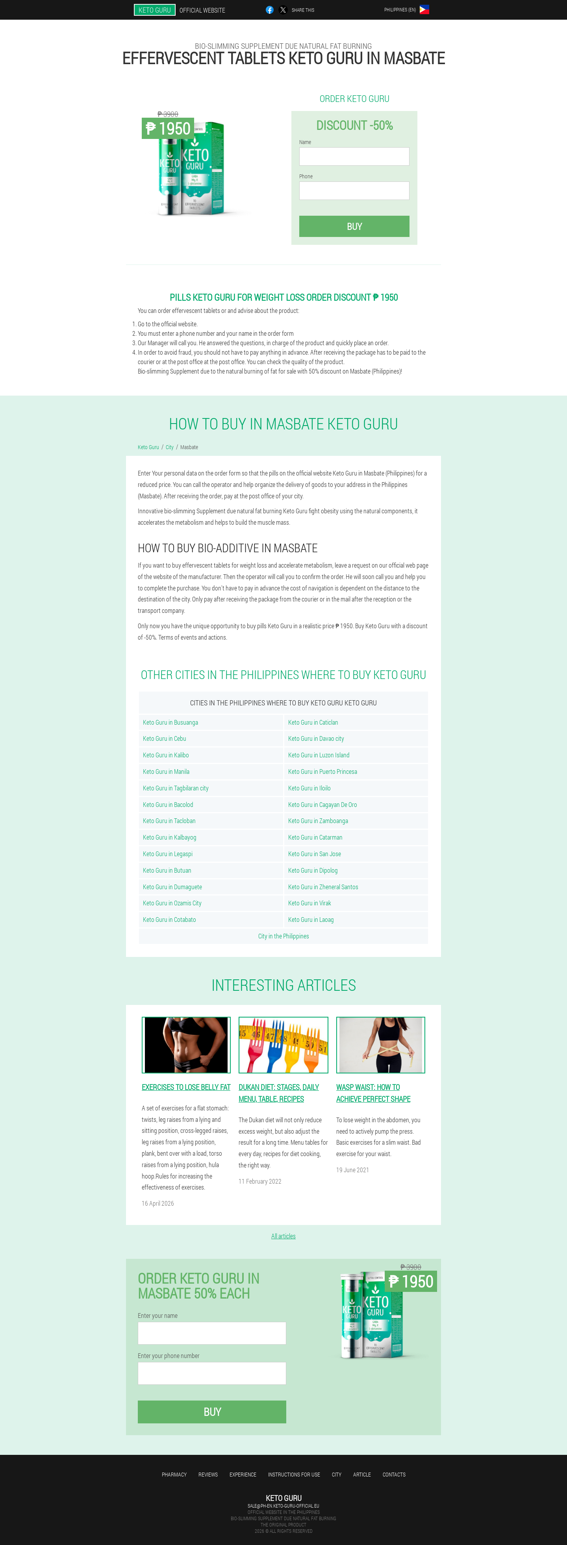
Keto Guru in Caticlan (313, 722)
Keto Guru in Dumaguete (172, 887)
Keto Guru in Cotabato (169, 919)
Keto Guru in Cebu (164, 738)
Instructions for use (294, 1474)
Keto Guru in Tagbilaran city (176, 788)
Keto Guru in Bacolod (168, 804)
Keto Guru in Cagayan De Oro (322, 804)
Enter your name (158, 1315)
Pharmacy (174, 1474)
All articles (283, 1236)
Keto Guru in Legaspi (168, 853)
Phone (306, 176)
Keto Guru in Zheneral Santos (323, 887)
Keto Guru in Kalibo (166, 755)
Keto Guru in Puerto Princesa (322, 771)
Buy (354, 226)
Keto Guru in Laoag (311, 919)
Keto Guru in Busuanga (170, 722)
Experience (243, 1474)
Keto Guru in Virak (309, 903)
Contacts (394, 1474)
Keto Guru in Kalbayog (169, 837)
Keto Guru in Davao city (316, 738)
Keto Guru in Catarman (315, 837)
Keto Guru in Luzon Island (319, 755)
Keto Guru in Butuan (167, 870)
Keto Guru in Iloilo (309, 788)
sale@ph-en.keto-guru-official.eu (283, 1505)
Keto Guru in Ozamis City (172, 903)
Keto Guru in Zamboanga (318, 820)
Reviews (208, 1474)
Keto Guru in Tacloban (169, 820)
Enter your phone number (169, 1356)
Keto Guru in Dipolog (313, 870)
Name (305, 142)
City (336, 1474)
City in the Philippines (283, 936)
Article (362, 1474)
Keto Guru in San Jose (314, 853)
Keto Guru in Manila (166, 771)
